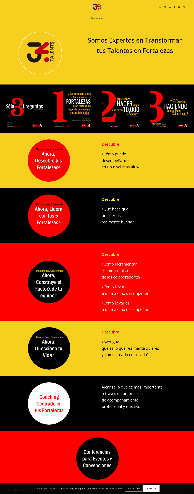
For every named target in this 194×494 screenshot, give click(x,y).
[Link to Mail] (179, 7)
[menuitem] (97, 18)
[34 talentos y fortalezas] (97, 7)
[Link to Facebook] (174, 7)
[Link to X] (165, 7)
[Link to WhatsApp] (183, 7)
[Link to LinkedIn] (169, 7)
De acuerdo (151, 488)
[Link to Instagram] (160, 7)
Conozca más (133, 488)
